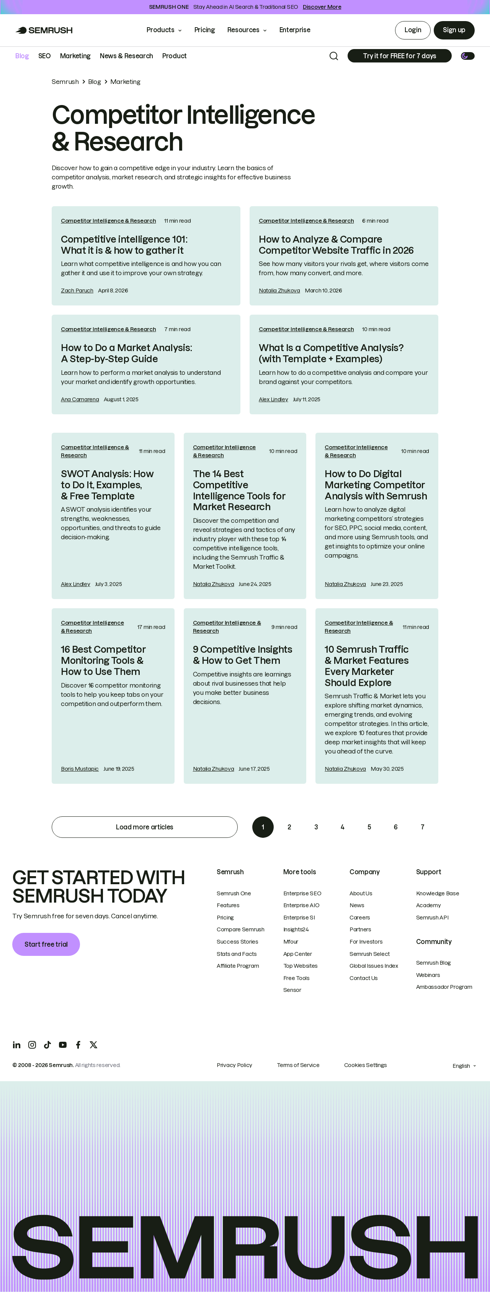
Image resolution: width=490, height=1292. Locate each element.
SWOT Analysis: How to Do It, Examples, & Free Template (107, 485)
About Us (361, 893)
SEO (44, 56)
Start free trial (46, 944)
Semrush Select (370, 954)
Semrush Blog (433, 963)
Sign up (454, 29)
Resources (243, 29)
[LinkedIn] (16, 1044)
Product (174, 56)
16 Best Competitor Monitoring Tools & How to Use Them (103, 660)
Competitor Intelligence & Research (108, 221)
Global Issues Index (374, 966)
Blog (22, 56)
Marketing (75, 56)
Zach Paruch (77, 290)
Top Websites (300, 966)
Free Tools (296, 978)
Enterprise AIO (301, 905)
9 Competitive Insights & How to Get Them (242, 655)
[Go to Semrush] (44, 30)
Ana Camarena (80, 399)
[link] (146, 256)
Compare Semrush (241, 929)
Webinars (428, 975)
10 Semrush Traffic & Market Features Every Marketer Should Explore (366, 666)
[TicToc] (47, 1044)
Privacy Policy (234, 1065)
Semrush (65, 81)
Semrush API (432, 917)
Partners (360, 929)
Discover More (322, 7)
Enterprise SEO (302, 893)
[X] (93, 1044)
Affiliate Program (238, 966)
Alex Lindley (273, 399)
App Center (297, 954)
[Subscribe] (400, 55)
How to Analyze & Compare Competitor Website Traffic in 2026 (336, 245)
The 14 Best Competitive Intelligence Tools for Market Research (239, 490)
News (357, 905)
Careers (360, 917)
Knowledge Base (437, 893)
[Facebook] (78, 1044)
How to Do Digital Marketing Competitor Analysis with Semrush (376, 485)
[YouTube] (62, 1044)
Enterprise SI (299, 917)
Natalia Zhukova (279, 290)
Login (413, 29)
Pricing (204, 29)
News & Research (126, 56)
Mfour (291, 942)
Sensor (292, 990)
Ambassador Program (444, 987)
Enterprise (300, 29)
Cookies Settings (365, 1065)
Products (160, 29)
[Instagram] (32, 1044)
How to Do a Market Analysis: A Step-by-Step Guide (126, 353)
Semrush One (234, 893)
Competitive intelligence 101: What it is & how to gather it (124, 245)
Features (228, 905)
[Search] (333, 56)
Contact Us (364, 978)
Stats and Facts (237, 954)
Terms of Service (298, 1065)
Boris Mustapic (80, 769)
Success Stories (237, 942)
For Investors (366, 942)
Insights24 (296, 929)
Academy (428, 905)
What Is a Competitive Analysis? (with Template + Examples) (331, 353)
